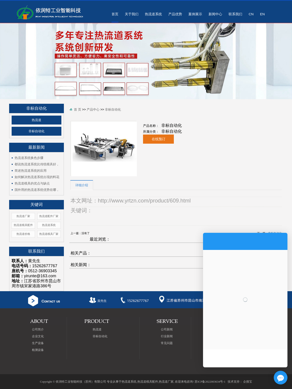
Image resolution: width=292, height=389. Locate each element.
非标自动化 (36, 131)
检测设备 (38, 350)
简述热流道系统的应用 (31, 170)
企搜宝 (247, 381)
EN (262, 14)
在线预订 (158, 139)
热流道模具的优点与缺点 (32, 183)
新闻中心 (215, 14)
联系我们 (235, 14)
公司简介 (38, 329)
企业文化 (38, 336)
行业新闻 (167, 336)
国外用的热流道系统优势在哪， (37, 190)
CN (251, 14)
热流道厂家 (23, 216)
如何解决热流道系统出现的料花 (37, 177)
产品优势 (175, 14)
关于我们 (131, 14)
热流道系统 (153, 14)
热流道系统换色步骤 (29, 158)
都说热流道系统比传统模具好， (37, 164)
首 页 (77, 109)
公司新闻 (167, 329)
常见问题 (167, 343)
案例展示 (195, 14)
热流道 (36, 120)
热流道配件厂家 (48, 216)
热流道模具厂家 (48, 234)
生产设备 (38, 343)
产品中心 (93, 109)
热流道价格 (23, 234)
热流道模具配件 (23, 225)
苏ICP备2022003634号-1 (210, 381)
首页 (115, 14)
